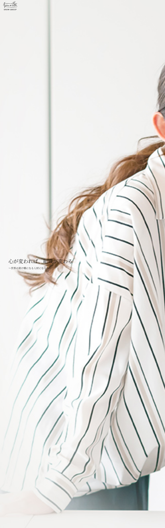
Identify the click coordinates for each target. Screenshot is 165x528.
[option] (82, 264)
